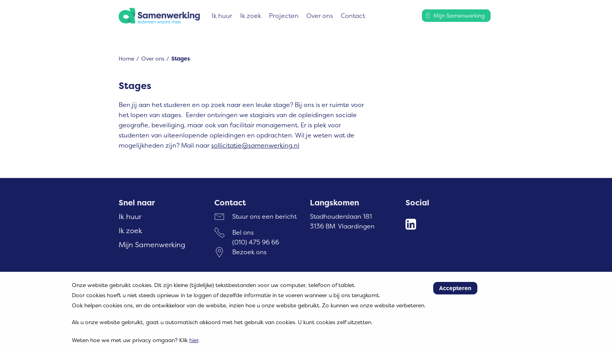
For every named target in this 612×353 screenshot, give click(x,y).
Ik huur (222, 15)
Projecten (284, 15)
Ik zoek (250, 15)
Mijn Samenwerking (152, 245)
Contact (353, 15)
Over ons (319, 15)
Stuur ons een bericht (264, 216)
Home (126, 58)
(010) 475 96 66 (255, 242)
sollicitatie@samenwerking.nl (255, 145)
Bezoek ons (249, 252)
